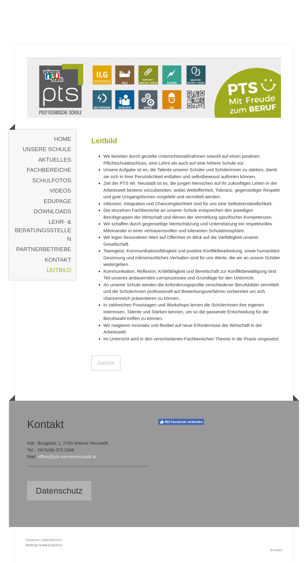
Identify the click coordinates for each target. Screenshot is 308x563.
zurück (105, 363)
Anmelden (276, 550)
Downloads (52, 211)
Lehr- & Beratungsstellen (43, 230)
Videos (60, 190)
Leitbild (58, 270)
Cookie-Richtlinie (52, 539)
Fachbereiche (49, 170)
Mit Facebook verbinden (181, 421)
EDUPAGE (57, 201)
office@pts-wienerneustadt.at (67, 456)
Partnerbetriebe (43, 249)
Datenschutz (59, 490)
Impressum (32, 539)
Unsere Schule (47, 149)
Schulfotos (51, 180)
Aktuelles (54, 160)
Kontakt (58, 260)
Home (62, 139)
